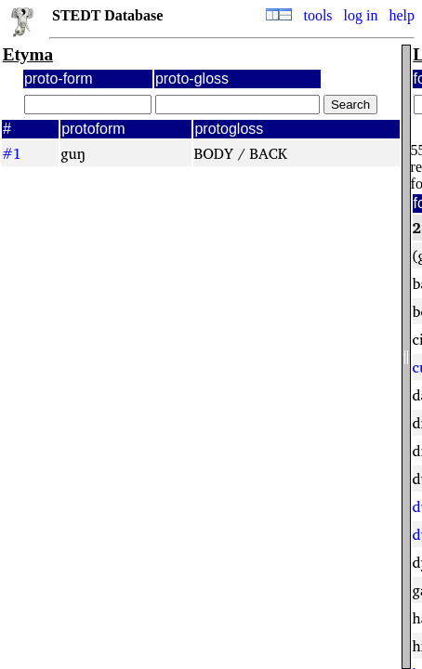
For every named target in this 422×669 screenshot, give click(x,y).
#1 (11, 153)
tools (317, 15)
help (402, 15)
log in (361, 15)
